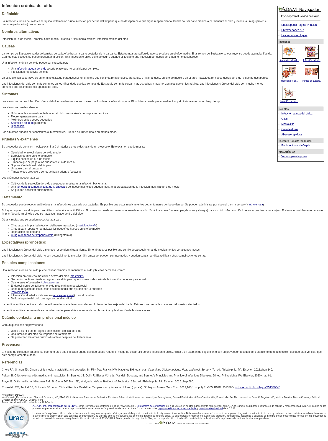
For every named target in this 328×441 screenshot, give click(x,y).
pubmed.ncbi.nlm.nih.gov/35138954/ (257, 387)
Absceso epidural (291, 134)
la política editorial (167, 408)
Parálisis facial (19, 292)
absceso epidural (63, 295)
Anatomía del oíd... (289, 59)
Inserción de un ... (289, 100)
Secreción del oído (22, 123)
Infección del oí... (311, 59)
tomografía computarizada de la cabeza (41, 186)
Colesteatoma (289, 129)
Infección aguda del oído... (297, 113)
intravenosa (256, 204)
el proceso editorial (187, 408)
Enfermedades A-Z (292, 30)
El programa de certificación (151, 406)
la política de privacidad (211, 408)
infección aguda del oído (31, 68)
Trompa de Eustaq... (312, 79)
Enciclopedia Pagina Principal (299, 24)
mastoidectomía (86, 225)
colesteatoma (49, 282)
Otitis (284, 118)
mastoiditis (77, 276)
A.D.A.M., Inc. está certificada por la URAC (55, 406)
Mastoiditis (287, 124)
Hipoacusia (17, 126)
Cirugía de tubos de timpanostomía (32, 235)
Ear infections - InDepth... (296, 145)
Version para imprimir (294, 156)
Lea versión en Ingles (294, 35)
